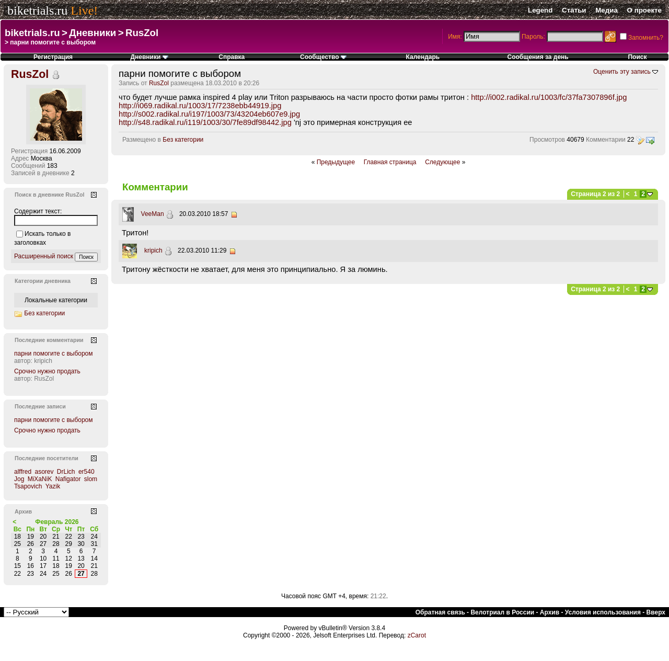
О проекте (644, 10)
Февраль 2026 (56, 522)
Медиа (606, 10)
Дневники (92, 32)
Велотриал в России (502, 612)
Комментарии (606, 139)
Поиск (637, 57)
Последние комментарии (49, 340)
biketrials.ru (37, 10)
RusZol (141, 32)
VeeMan (152, 214)
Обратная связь (440, 612)
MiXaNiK (40, 479)
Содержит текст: (38, 211)
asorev (43, 471)
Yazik (52, 486)
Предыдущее (336, 162)
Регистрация (53, 57)
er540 (86, 471)
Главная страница (390, 162)
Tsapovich (28, 486)
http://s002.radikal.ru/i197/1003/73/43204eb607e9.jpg (209, 114)
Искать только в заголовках (42, 238)
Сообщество (323, 57)
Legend (540, 10)
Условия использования (603, 612)
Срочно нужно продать (47, 371)
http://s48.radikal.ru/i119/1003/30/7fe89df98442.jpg (205, 122)
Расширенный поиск (43, 256)
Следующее (442, 162)
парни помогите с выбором (53, 353)
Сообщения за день (538, 57)
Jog (19, 479)
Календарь (423, 57)
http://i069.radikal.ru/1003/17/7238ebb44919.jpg (200, 105)
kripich (153, 250)
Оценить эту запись (622, 71)
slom (90, 479)
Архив (549, 612)
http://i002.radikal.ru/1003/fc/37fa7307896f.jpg (549, 97)
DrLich (66, 471)
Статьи (574, 10)
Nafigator (68, 479)
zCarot (417, 635)
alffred (22, 471)
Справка (231, 57)
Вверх (656, 612)
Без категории (183, 139)
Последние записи (40, 406)
